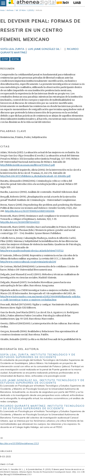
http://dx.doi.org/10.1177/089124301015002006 (29, 211)
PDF (6, 59)
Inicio (2, 10)
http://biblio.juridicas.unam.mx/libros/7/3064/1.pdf (27, 165)
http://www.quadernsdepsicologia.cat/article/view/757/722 (32, 250)
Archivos (10, 10)
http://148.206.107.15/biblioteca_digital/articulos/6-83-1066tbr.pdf (35, 176)
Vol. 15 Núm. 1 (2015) (25, 10)
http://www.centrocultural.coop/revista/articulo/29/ (28, 261)
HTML (16, 59)
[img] (31, 3)
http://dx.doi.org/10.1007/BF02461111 (20, 222)
